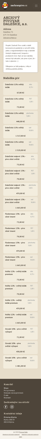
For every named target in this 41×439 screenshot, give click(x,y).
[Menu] (36, 6)
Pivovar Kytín (23, 432)
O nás (6, 395)
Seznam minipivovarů (13, 393)
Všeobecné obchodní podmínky (11, 434)
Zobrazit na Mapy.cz (9, 38)
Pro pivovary (9, 390)
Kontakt (7, 398)
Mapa (6, 388)
